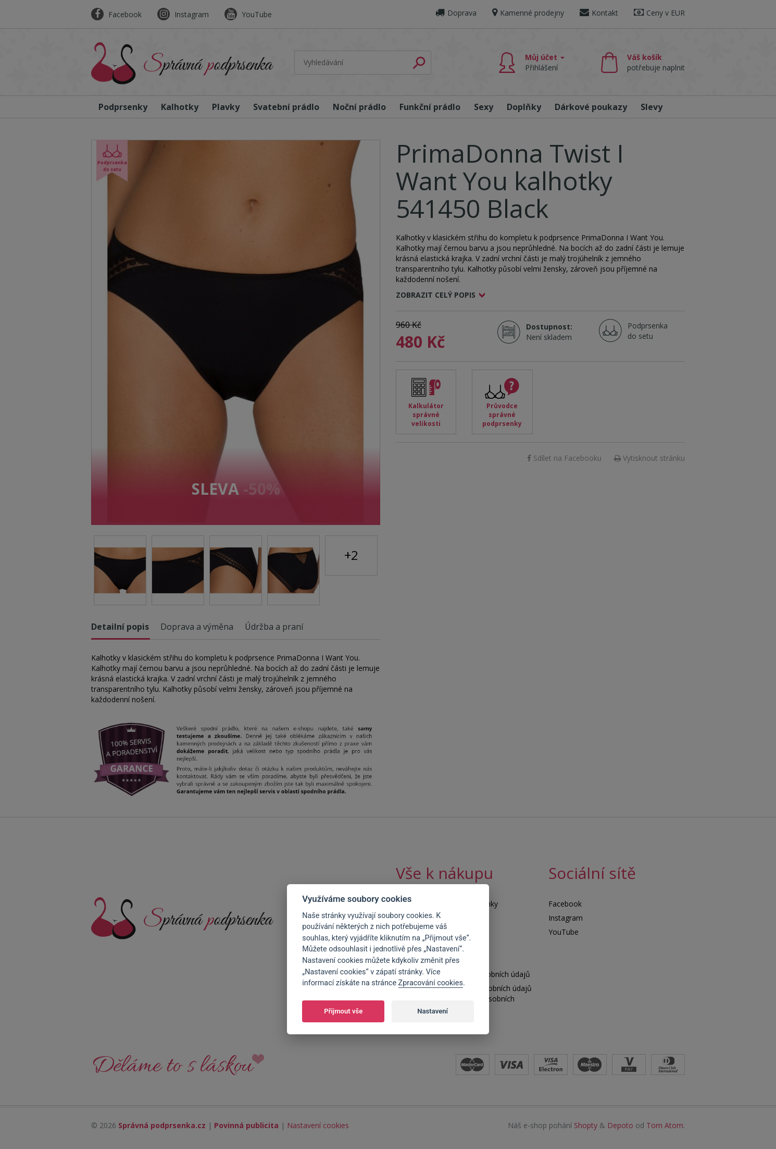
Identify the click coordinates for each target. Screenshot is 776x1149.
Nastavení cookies (318, 1125)
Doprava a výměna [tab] (196, 626)
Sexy (483, 107)
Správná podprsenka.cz (162, 1125)
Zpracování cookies (430, 983)
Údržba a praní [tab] (274, 626)
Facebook (116, 14)
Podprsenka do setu (644, 331)
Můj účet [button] (545, 62)
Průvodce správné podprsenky (502, 414)
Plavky (226, 107)
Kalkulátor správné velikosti (426, 414)
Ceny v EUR (659, 13)
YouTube (248, 14)
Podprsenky (122, 107)
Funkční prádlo (429, 107)
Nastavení (432, 1011)
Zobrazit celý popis (435, 295)
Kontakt (599, 13)
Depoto (620, 1125)
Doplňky (524, 107)
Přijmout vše (343, 1011)
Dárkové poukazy (591, 107)
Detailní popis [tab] (120, 626)
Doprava (456, 13)
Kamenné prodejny (528, 13)
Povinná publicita (246, 1125)
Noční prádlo (359, 107)
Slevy (651, 107)
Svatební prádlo (286, 107)
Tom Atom (664, 1125)
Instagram (183, 14)
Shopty (585, 1125)
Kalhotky (179, 107)
